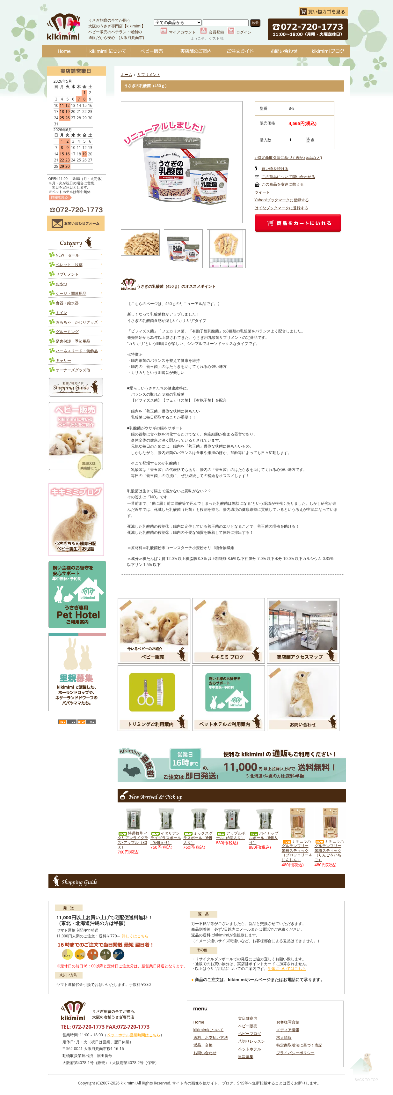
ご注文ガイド (240, 51)
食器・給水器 (67, 303)
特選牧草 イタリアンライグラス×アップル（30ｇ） (133, 840)
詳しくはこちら (135, 936)
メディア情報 (287, 1029)
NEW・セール (68, 255)
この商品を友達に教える (283, 184)
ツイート (262, 192)
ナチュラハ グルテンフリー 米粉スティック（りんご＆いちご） (329, 850)
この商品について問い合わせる (288, 176)
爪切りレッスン (251, 1041)
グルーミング (67, 331)
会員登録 (216, 32)
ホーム (126, 74)
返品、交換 (203, 1045)
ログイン (243, 32)
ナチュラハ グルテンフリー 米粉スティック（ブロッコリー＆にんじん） (297, 850)
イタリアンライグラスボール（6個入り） (165, 838)
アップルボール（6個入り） (230, 836)
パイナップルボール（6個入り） (263, 838)
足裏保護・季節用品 (73, 341)
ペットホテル (249, 1049)
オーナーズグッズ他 (73, 370)
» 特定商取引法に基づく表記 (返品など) (288, 157)
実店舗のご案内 (196, 51)
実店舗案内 (247, 1018)
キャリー (63, 360)
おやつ (61, 284)
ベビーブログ (328, 51)
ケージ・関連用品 (71, 293)
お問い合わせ (284, 51)
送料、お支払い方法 (210, 1037)
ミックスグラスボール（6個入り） (198, 838)
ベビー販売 (152, 51)
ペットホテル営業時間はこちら (133, 1035)
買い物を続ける (275, 168)
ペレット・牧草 (69, 264)
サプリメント (67, 274)
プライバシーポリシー (295, 1052)
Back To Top (363, 1067)
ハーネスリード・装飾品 (77, 351)
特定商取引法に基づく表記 (299, 1045)
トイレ (61, 312)
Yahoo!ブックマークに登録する (282, 200)
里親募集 (245, 1056)
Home (64, 51)
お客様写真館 (287, 1022)
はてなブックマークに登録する (281, 208)
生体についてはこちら (287, 968)
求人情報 (284, 1037)
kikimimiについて (108, 51)
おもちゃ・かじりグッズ (77, 322)
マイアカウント (182, 32)
